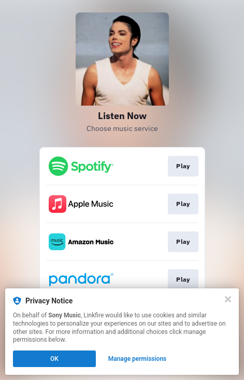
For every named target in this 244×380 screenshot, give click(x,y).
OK (54, 358)
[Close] (228, 299)
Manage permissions (137, 358)
